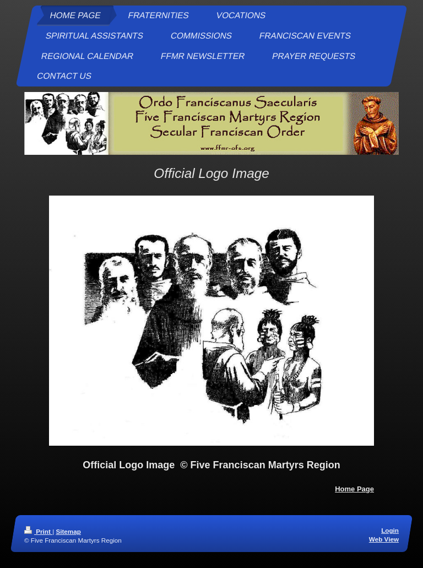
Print (38, 531)
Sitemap (68, 531)
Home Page (354, 489)
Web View (384, 539)
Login (390, 530)
